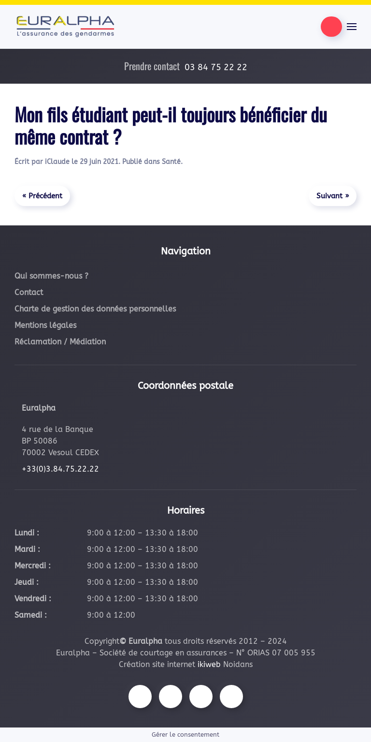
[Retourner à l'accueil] (65, 26)
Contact (28, 292)
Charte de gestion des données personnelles (95, 308)
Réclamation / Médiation (60, 341)
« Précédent (42, 196)
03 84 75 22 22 (216, 67)
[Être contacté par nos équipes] (331, 26)
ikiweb (209, 664)
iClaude (57, 162)
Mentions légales (45, 325)
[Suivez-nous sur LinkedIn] (231, 696)
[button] (352, 26)
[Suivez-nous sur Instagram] (170, 696)
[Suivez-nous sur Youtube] (201, 696)
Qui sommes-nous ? (51, 276)
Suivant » (332, 196)
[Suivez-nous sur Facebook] (140, 696)
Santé (171, 162)
